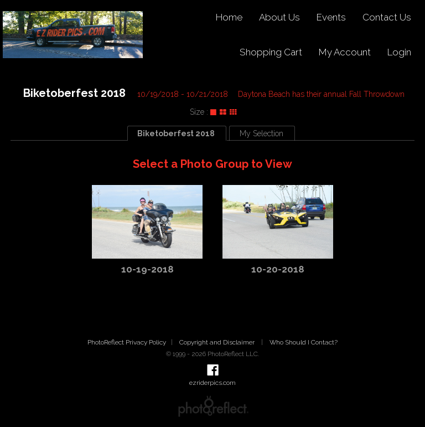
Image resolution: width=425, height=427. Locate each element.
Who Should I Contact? (303, 342)
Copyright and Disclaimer (217, 342)
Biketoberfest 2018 (74, 93)
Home (229, 17)
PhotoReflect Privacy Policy (126, 342)
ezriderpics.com (212, 383)
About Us (279, 17)
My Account (345, 52)
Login (399, 52)
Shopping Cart (271, 52)
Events (331, 17)
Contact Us (386, 17)
